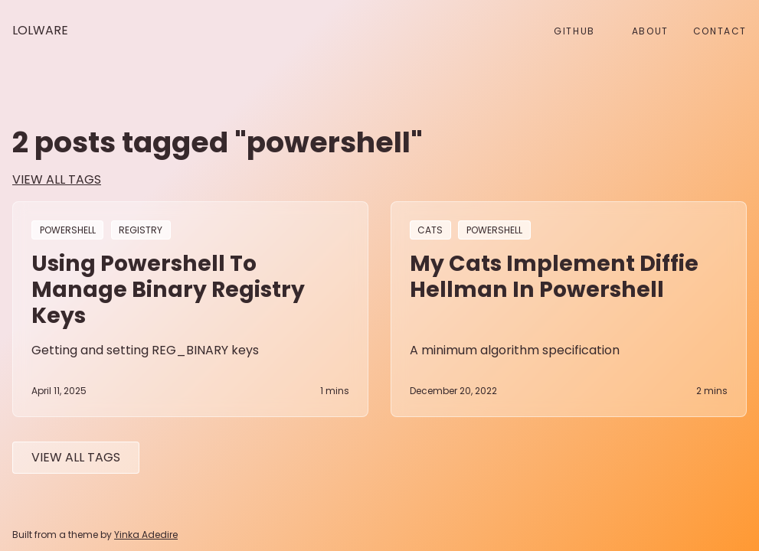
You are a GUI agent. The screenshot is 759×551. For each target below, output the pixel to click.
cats (430, 229)
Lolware (40, 30)
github (574, 30)
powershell (68, 229)
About (650, 30)
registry (140, 229)
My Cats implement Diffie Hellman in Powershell (554, 276)
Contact (720, 30)
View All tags (75, 457)
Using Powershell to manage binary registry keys (168, 289)
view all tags (56, 179)
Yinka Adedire (146, 534)
